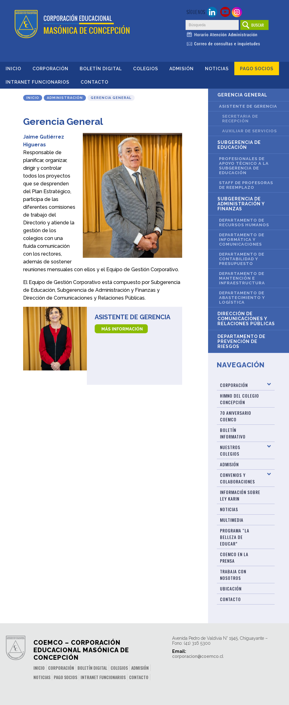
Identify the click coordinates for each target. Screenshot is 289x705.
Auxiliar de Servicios (249, 131)
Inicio (13, 68)
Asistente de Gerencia (132, 317)
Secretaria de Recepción (240, 118)
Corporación (50, 68)
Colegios (145, 68)
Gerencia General (242, 94)
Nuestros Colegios (230, 450)
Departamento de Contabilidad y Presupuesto (241, 259)
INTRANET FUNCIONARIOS (37, 82)
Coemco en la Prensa (234, 557)
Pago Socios (256, 68)
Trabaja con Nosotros (233, 574)
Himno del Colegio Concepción (239, 398)
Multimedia (231, 520)
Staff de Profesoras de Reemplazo (246, 185)
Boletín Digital (101, 68)
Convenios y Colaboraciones (237, 478)
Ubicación (231, 588)
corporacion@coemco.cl (197, 656)
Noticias (217, 68)
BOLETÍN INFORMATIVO (233, 433)
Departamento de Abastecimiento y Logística (242, 298)
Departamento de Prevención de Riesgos (241, 341)
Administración (65, 98)
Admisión (181, 68)
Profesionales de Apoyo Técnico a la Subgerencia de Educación (244, 165)
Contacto (94, 82)
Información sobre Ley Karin (240, 495)
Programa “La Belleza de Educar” (234, 537)
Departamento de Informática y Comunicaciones (241, 240)
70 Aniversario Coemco (235, 416)
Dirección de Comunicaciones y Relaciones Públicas (246, 318)
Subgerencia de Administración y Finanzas (241, 203)
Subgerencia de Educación (239, 145)
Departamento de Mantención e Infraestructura (242, 278)
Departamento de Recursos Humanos (244, 222)
